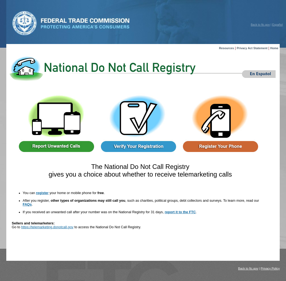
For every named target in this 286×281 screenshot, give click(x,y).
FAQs (27, 204)
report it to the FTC (180, 212)
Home (274, 48)
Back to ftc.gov (260, 24)
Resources (226, 48)
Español (277, 24)
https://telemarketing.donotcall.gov (47, 227)
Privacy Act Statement (252, 48)
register (42, 193)
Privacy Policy (270, 268)
